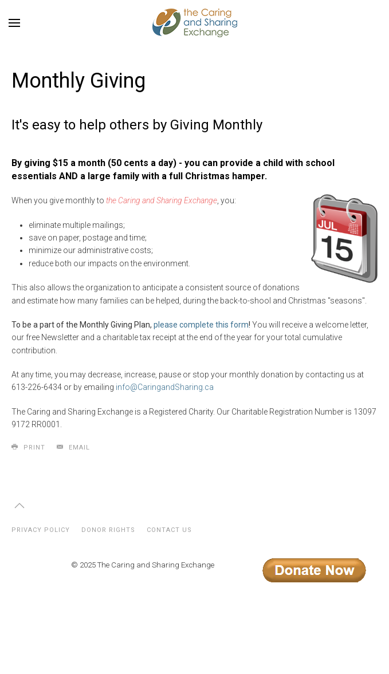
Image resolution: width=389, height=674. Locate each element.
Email (73, 447)
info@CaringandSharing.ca (165, 387)
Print (28, 447)
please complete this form (201, 324)
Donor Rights (108, 530)
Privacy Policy (40, 530)
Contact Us (169, 530)
